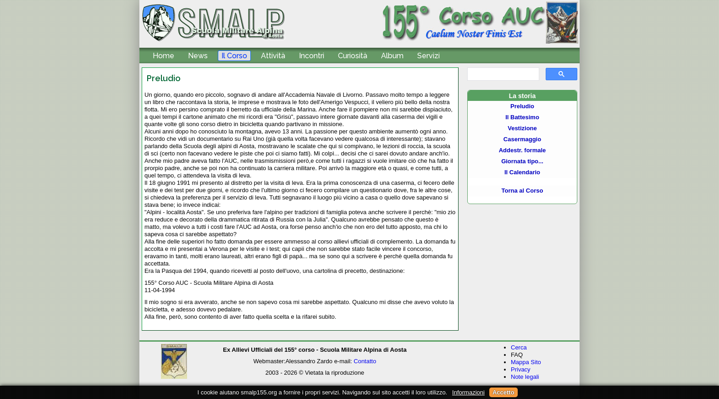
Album (392, 55)
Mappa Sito (526, 362)
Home (163, 55)
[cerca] (502, 74)
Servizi (428, 55)
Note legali (525, 376)
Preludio (522, 106)
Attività (273, 55)
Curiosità (352, 55)
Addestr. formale (522, 150)
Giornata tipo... (522, 161)
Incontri (311, 55)
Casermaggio (522, 139)
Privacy (521, 369)
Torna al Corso (522, 190)
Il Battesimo (522, 117)
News (198, 55)
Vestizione (522, 128)
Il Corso (234, 55)
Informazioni (468, 392)
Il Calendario (522, 172)
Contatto (365, 361)
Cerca (519, 347)
